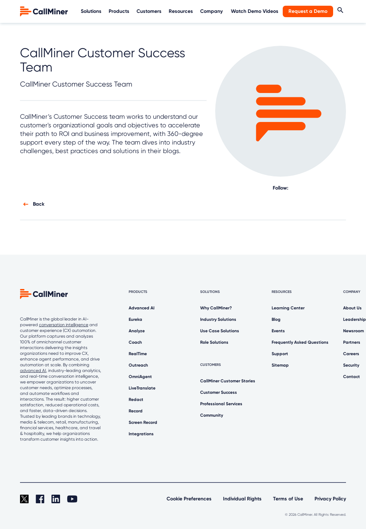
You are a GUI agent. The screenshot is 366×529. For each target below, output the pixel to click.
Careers (351, 353)
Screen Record (143, 422)
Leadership (354, 319)
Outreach (138, 365)
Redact (136, 399)
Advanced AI (141, 307)
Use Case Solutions (219, 330)
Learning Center (288, 307)
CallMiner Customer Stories (227, 380)
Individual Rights (242, 499)
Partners (351, 342)
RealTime (138, 353)
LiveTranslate (142, 388)
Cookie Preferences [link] (189, 499)
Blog (276, 319)
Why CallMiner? (216, 307)
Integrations (141, 433)
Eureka (135, 319)
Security (351, 365)
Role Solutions (214, 342)
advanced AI (33, 370)
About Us (352, 307)
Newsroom (353, 330)
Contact (351, 376)
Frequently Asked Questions (300, 342)
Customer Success (218, 392)
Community (211, 415)
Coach (135, 342)
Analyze (137, 330)
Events (278, 330)
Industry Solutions (218, 319)
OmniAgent (140, 376)
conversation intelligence (63, 324)
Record (136, 410)
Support (280, 353)
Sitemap (280, 365)
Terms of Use (288, 499)
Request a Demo (307, 11)
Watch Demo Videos (254, 11)
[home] (44, 11)
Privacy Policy (330, 499)
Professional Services (221, 403)
